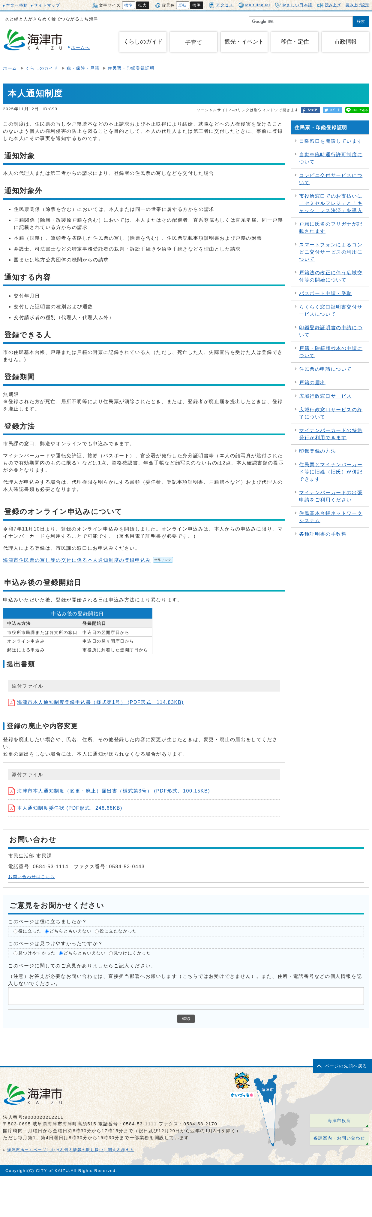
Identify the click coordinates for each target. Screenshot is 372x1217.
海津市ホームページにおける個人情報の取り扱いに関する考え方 (70, 1150)
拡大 (142, 5)
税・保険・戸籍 (83, 68)
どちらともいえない (71, 931)
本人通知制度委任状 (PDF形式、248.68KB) (65, 808)
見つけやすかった (37, 953)
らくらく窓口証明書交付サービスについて (330, 310)
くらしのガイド (42, 68)
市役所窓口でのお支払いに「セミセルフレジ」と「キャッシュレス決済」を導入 (330, 203)
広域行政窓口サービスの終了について (330, 413)
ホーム (10, 68)
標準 (128, 5)
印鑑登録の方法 (317, 451)
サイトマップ (47, 5)
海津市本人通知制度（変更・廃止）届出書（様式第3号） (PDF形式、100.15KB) (109, 790)
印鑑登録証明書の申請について (330, 331)
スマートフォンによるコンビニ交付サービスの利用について (330, 252)
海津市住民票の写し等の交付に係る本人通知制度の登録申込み (88, 560)
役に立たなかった (118, 931)
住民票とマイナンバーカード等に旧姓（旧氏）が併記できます (330, 472)
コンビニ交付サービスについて (330, 179)
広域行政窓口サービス (325, 396)
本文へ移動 (17, 5)
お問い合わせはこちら (31, 877)
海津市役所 (339, 1120)
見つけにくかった (132, 953)
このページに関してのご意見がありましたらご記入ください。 (82, 965)
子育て (193, 42)
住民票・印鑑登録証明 (131, 68)
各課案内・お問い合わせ (339, 1138)
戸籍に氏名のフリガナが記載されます (330, 227)
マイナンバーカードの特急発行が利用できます (330, 434)
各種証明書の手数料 (322, 534)
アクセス (221, 5)
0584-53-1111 (140, 1123)
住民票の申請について (325, 369)
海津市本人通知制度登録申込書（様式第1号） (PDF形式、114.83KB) (96, 702)
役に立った (30, 931)
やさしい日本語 (294, 5)
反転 (182, 5)
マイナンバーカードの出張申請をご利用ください (330, 496)
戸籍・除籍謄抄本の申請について (330, 352)
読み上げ (332, 5)
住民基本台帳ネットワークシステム (330, 517)
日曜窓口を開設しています (330, 141)
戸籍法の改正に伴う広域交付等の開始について (330, 276)
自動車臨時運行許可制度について (330, 158)
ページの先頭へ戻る (346, 1066)
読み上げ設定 (357, 5)
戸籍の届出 (312, 382)
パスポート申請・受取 (325, 293)
